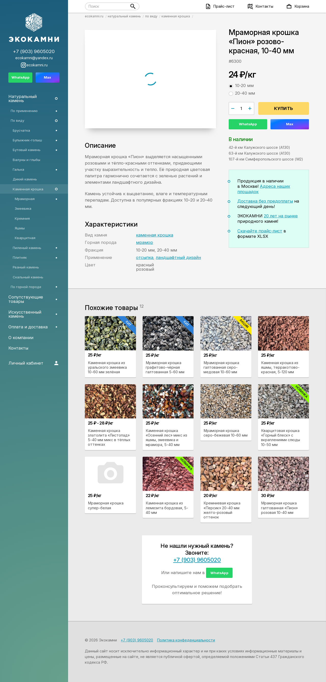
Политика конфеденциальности (186, 640)
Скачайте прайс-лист (259, 230)
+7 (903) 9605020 (197, 559)
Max (289, 124)
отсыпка (144, 257)
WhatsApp (248, 124)
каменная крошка (154, 235)
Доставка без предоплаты (265, 201)
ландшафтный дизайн (178, 257)
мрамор (144, 242)
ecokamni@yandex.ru (34, 58)
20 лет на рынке (281, 215)
